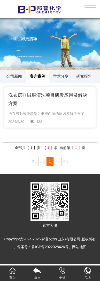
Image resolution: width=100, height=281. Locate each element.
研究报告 (84, 76)
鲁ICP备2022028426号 (50, 247)
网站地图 (79, 247)
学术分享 (60, 76)
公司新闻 (14, 76)
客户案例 (37, 76)
